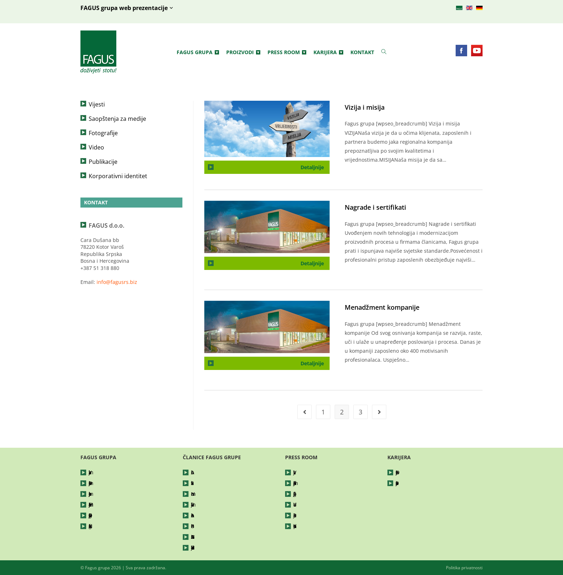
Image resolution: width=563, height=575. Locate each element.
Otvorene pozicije (417, 472)
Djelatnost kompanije (114, 483)
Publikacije (103, 161)
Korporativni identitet (118, 176)
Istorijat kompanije (111, 493)
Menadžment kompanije (382, 307)
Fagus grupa (198, 52)
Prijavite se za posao (420, 483)
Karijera (328, 52)
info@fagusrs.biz (117, 282)
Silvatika (201, 483)
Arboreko (202, 515)
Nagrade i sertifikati (375, 207)
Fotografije (103, 133)
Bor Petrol (203, 526)
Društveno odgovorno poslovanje (114, 515)
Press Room (286, 52)
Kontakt (362, 52)
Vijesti (97, 104)
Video (96, 147)
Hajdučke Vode (209, 547)
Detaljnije (315, 166)
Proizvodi (243, 52)
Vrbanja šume (207, 504)
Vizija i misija (365, 107)
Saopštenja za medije (117, 118)
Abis (196, 472)
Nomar (199, 493)
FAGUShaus (205, 536)
